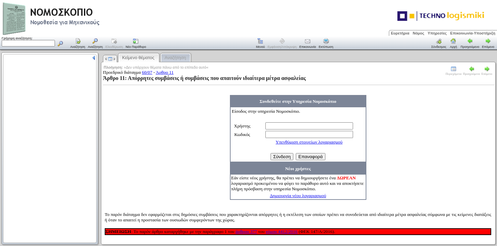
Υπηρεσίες (437, 33)
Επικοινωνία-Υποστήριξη (472, 33)
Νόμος (418, 33)
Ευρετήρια (400, 33)
